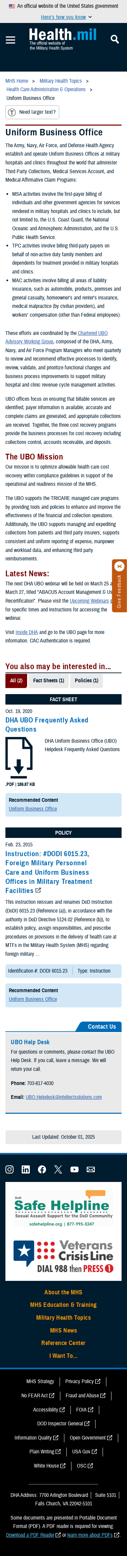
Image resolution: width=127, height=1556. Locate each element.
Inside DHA (27, 632)
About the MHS (63, 1292)
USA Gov (81, 1451)
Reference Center (63, 1343)
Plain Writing (41, 1451)
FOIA (81, 1409)
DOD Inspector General (60, 1423)
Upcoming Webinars (89, 601)
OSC (81, 1465)
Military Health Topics (63, 1317)
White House (46, 1465)
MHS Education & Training (63, 1305)
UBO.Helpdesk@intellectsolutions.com (64, 1097)
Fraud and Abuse (82, 1395)
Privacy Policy (79, 1381)
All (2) (16, 680)
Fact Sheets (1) (48, 680)
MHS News (63, 1330)
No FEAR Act (34, 1395)
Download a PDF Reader (30, 1535)
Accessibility (45, 1409)
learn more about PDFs (90, 1535)
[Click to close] (119, 566)
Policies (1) (86, 680)
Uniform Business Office (33, 809)
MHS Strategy (40, 1381)
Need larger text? (32, 112)
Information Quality (33, 1437)
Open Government (88, 1437)
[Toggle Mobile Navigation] (10, 40)
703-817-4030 (40, 1083)
